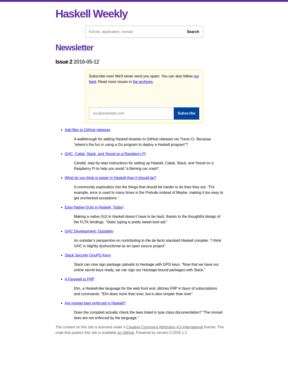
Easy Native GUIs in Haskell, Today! (94, 207)
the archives (143, 82)
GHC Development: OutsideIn (89, 231)
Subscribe (186, 113)
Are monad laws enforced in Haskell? (95, 303)
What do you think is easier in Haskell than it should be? (110, 178)
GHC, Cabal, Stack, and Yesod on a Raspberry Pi (105, 154)
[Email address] (131, 113)
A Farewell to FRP (80, 279)
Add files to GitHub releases (87, 130)
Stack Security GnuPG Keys (88, 255)
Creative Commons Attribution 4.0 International (164, 327)
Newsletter (74, 47)
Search (193, 32)
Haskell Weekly (92, 14)
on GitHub (125, 333)
